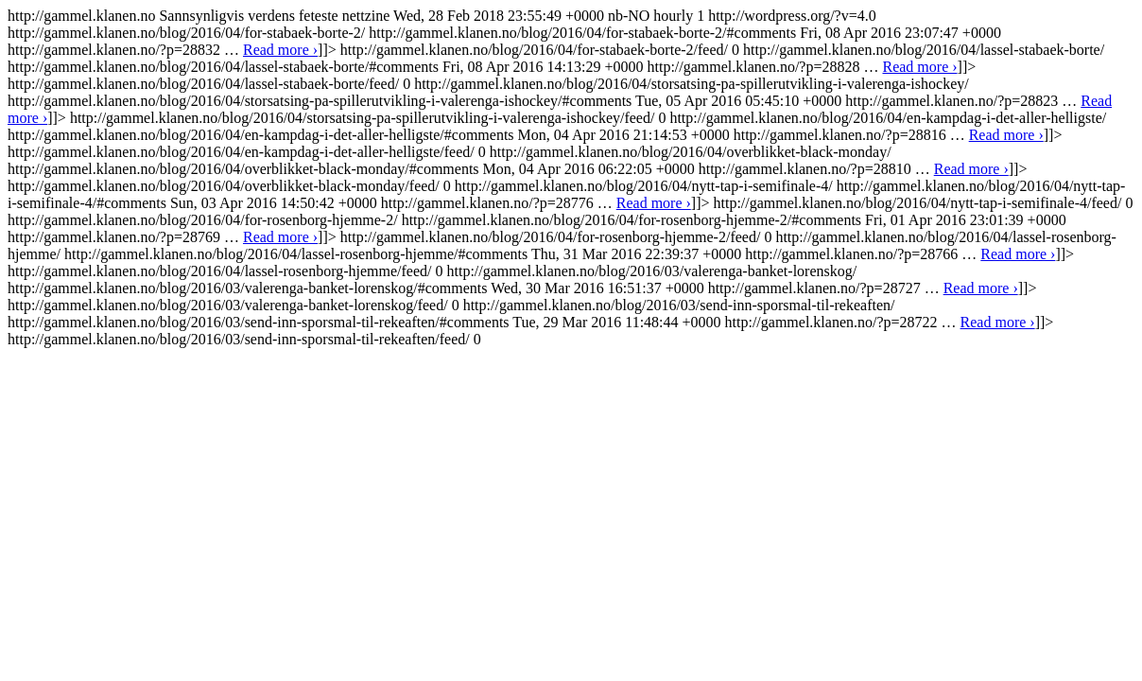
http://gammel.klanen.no (570, 177)
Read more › (280, 50)
